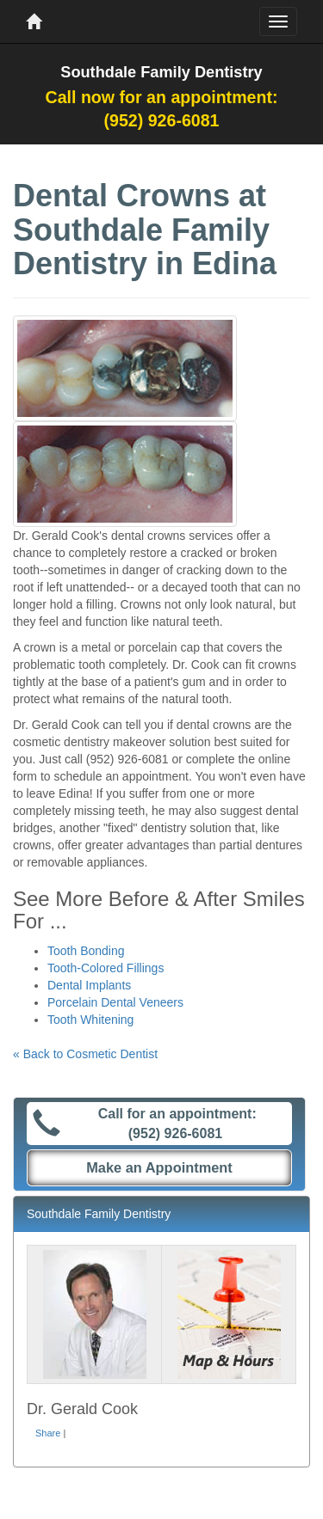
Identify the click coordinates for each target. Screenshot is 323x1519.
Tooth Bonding (86, 951)
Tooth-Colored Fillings (105, 968)
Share (47, 1433)
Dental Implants (89, 985)
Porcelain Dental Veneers (115, 1002)
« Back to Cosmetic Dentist (85, 1054)
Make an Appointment (159, 1167)
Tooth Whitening (90, 1019)
